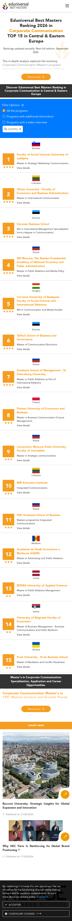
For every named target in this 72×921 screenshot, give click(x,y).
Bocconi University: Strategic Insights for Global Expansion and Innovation (36, 806)
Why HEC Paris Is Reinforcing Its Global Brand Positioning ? (36, 848)
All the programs (17, 111)
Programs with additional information (30, 116)
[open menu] (67, 5)
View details (23, 168)
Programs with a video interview (27, 122)
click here (42, 897)
